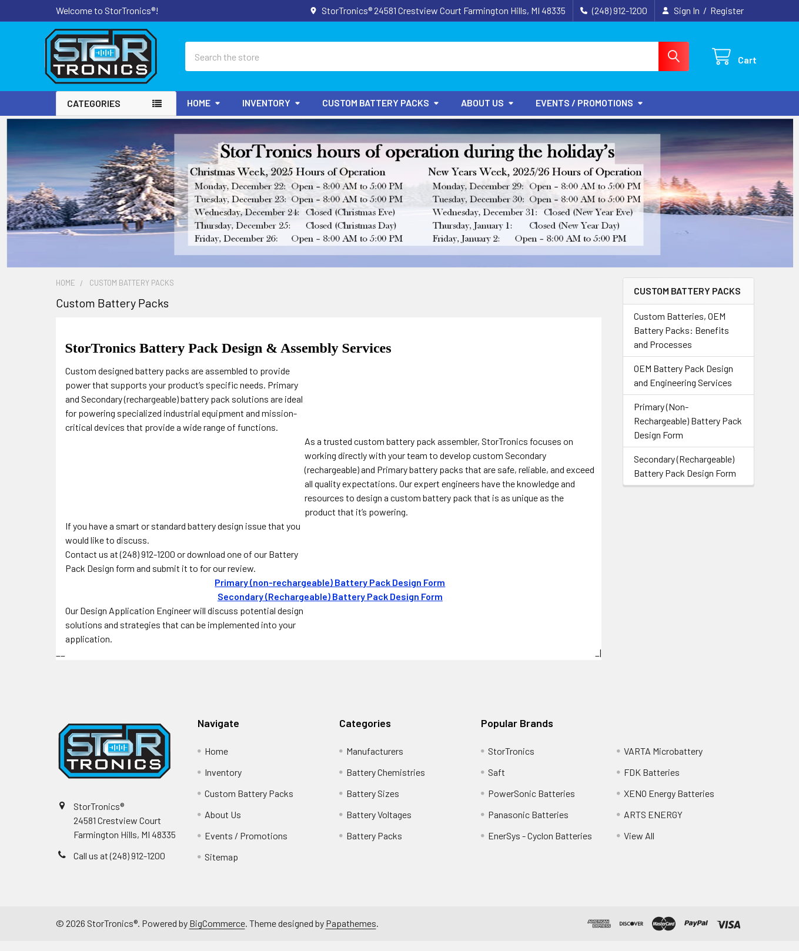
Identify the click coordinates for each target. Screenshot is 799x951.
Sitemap (221, 866)
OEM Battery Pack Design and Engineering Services (683, 385)
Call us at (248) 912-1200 (119, 865)
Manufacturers (374, 760)
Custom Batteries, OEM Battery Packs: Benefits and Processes (681, 340)
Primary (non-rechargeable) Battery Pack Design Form (330, 592)
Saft (496, 782)
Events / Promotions (590, 112)
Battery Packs (374, 845)
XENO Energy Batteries (669, 803)
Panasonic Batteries (528, 824)
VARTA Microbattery (663, 760)
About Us (487, 112)
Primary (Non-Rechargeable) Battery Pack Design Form (688, 430)
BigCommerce (217, 933)
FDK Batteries (652, 782)
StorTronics (511, 760)
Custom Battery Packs (381, 112)
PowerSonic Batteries (531, 803)
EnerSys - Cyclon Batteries (540, 845)
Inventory (271, 112)
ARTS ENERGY (653, 824)
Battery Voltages (379, 824)
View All (639, 845)
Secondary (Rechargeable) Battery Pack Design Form (685, 475)
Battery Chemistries (385, 782)
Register (727, 10)
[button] (399, 203)
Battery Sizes (372, 803)
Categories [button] (94, 113)
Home (204, 112)
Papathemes (351, 933)
